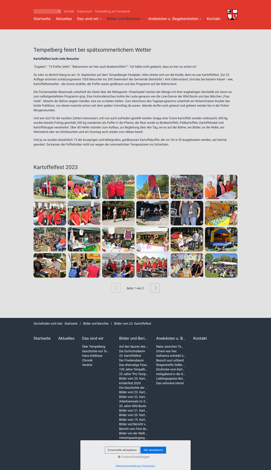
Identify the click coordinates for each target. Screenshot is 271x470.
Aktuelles (64, 18)
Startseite (42, 18)
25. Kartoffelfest (130, 355)
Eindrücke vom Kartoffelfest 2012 (171, 369)
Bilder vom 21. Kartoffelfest (133, 410)
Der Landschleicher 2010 (133, 460)
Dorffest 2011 (128, 456)
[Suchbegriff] (47, 11)
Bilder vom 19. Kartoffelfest (133, 419)
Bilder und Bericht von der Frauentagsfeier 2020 (133, 424)
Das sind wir (89, 18)
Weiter (155, 287)
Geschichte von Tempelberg (96, 351)
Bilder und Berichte (125, 18)
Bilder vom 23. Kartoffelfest (133, 392)
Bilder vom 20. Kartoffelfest (133, 415)
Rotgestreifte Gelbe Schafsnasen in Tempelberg (171, 365)
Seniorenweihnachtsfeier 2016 (133, 447)
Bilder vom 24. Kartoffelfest (133, 378)
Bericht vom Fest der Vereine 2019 (133, 429)
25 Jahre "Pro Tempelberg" (133, 374)
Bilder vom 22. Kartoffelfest (133, 397)
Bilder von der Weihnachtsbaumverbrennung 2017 (133, 433)
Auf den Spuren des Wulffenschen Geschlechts (133, 346)
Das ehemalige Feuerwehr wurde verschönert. (133, 365)
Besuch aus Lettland (170, 360)
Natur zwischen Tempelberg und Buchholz (171, 346)
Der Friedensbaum (131, 360)
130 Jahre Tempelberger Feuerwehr (133, 369)
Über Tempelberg (93, 346)
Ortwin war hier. (166, 351)
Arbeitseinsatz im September (133, 401)
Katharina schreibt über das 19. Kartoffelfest (171, 355)
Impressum (84, 11)
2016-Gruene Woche (132, 442)
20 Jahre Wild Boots (132, 406)
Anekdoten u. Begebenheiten (175, 18)
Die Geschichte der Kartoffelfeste (133, 387)
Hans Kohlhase (92, 355)
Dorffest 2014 (128, 451)
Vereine (87, 365)
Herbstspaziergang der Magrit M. (133, 438)
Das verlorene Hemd (170, 383)
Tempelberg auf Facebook (112, 11)
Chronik (87, 360)
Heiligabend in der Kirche (171, 374)
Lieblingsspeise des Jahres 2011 (171, 378)
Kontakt (69, 11)
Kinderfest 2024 (130, 383)
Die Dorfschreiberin (132, 351)
